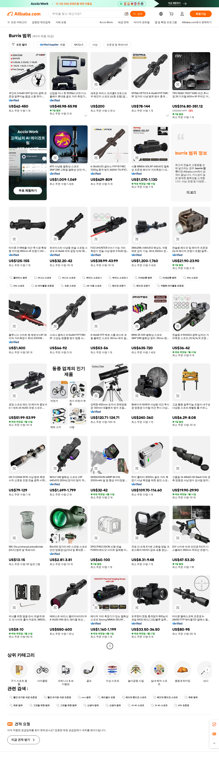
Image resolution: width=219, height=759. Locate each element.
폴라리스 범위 (18, 277)
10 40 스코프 (136, 705)
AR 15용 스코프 (92, 285)
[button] (126, 14)
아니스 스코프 (42, 277)
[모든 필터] (19, 45)
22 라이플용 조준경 (42, 285)
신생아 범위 (91, 705)
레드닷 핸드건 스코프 (134, 697)
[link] (214, 724)
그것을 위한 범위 (40, 705)
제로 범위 (191, 697)
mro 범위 (84, 697)
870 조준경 (181, 705)
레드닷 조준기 (117, 285)
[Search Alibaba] (86, 14)
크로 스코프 (68, 285)
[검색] (137, 14)
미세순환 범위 (143, 277)
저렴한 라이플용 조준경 (170, 285)
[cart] (172, 14)
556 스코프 (190, 277)
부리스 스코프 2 (92, 277)
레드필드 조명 (106, 697)
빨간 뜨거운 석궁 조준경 (23, 697)
